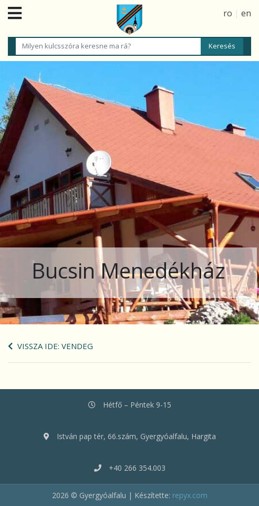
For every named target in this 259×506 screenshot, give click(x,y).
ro (227, 13)
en (246, 13)
